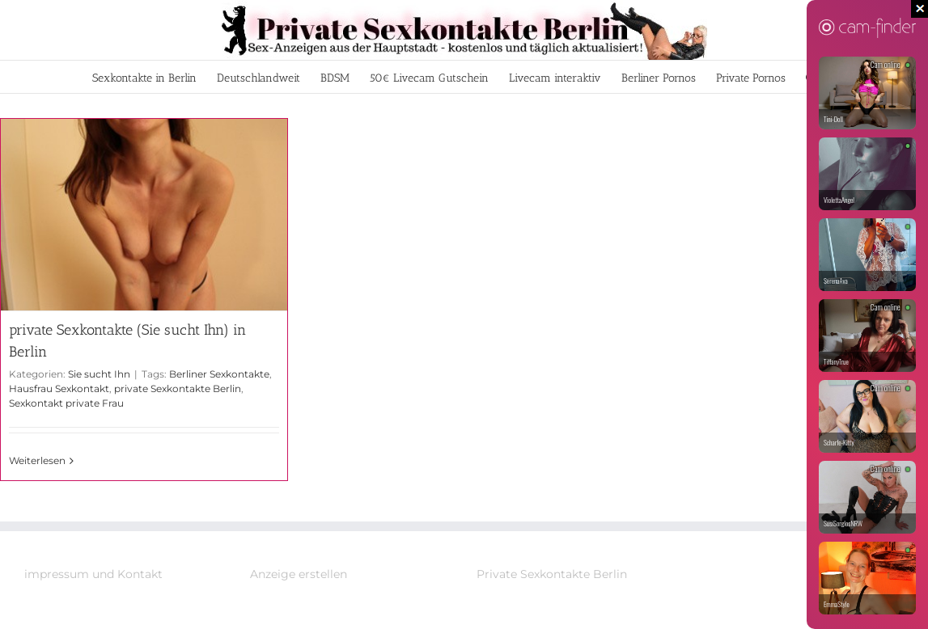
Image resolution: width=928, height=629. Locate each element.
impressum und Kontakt (93, 574)
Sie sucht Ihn (99, 374)
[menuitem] (144, 77)
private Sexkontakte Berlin (177, 388)
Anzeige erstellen (298, 574)
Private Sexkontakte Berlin (552, 574)
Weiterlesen (37, 460)
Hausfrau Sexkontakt (59, 388)
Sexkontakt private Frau (66, 403)
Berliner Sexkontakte (219, 374)
